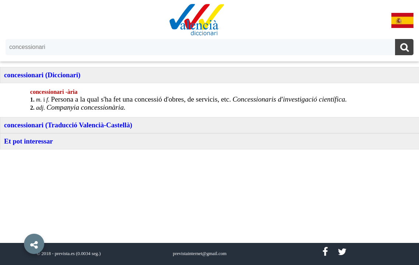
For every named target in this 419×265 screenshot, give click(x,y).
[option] (209, 132)
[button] (18, 227)
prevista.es (64, 253)
